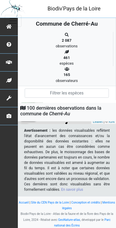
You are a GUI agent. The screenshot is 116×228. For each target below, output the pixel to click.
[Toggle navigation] (13, 21)
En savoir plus (72, 189)
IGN (112, 121)
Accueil (24, 202)
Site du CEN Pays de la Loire (50, 202)
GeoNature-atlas (69, 220)
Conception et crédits (85, 202)
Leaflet (98, 121)
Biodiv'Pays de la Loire (74, 8)
